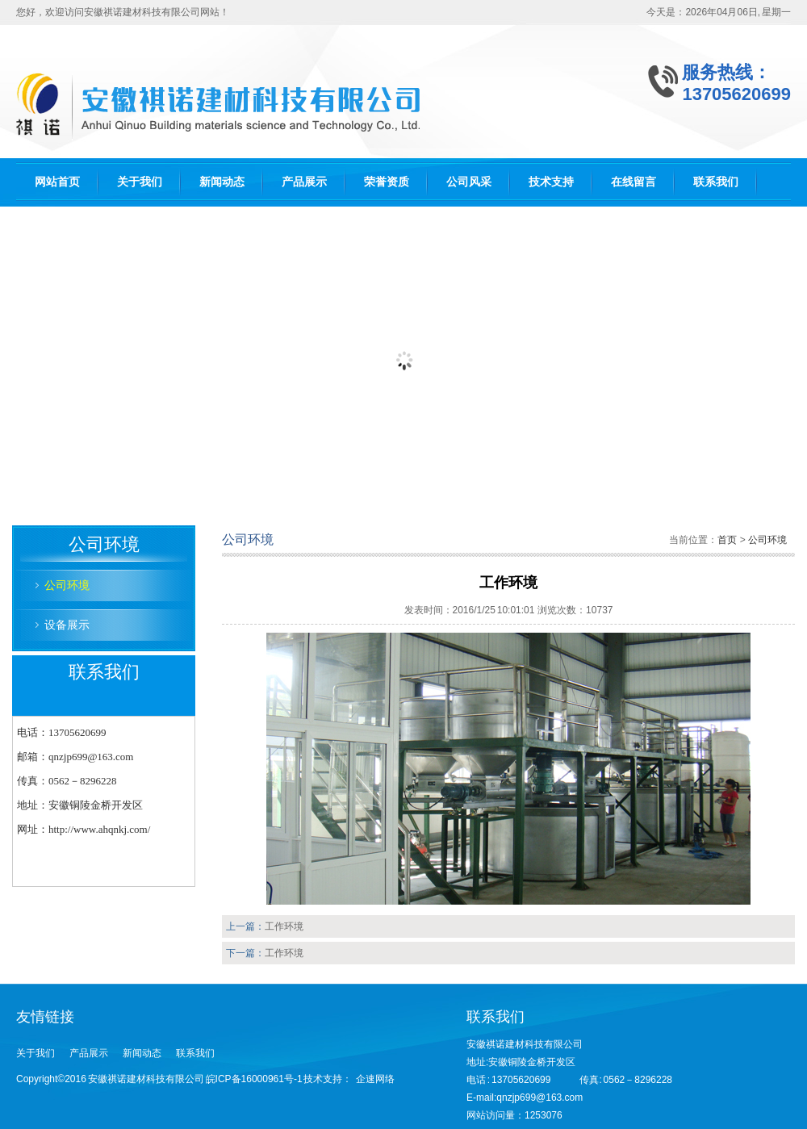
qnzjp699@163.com (539, 1097)
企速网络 (375, 1079)
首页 (727, 540)
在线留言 (633, 181)
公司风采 (468, 181)
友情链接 (45, 1017)
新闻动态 (222, 181)
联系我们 (715, 181)
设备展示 (67, 624)
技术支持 (551, 181)
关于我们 (139, 181)
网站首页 (57, 181)
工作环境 (284, 926)
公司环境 (67, 585)
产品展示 (304, 181)
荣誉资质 (386, 181)
